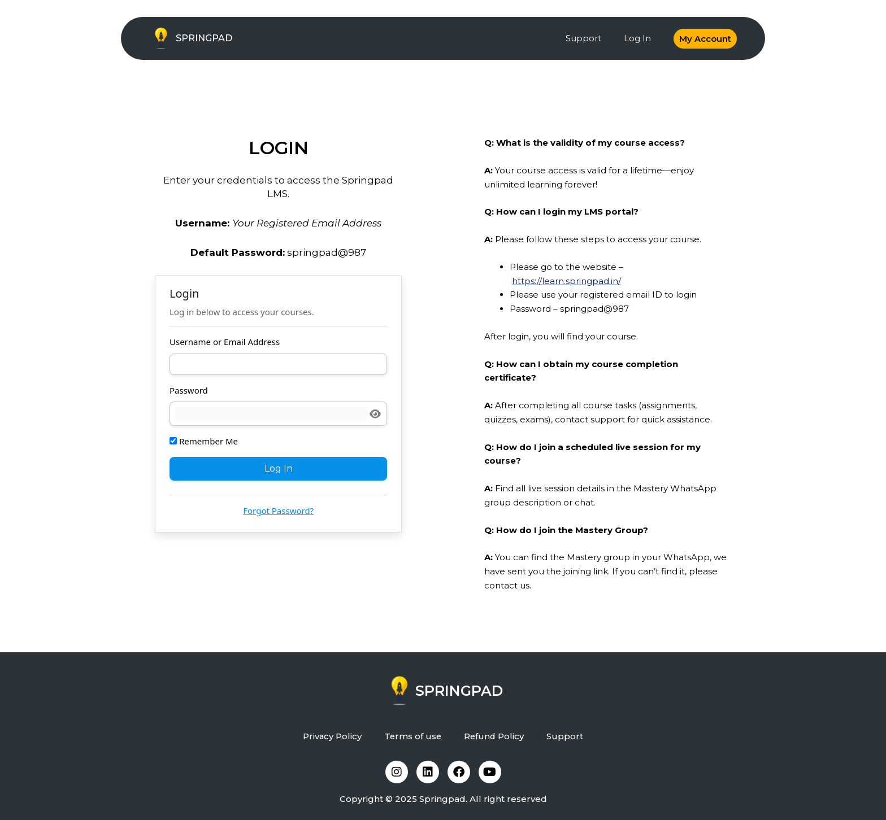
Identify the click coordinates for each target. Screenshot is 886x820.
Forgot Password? (278, 510)
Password (189, 390)
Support (583, 38)
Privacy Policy (331, 736)
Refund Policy (494, 736)
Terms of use (413, 736)
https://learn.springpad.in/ (566, 281)
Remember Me (204, 441)
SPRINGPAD (204, 38)
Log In (637, 38)
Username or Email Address (225, 341)
